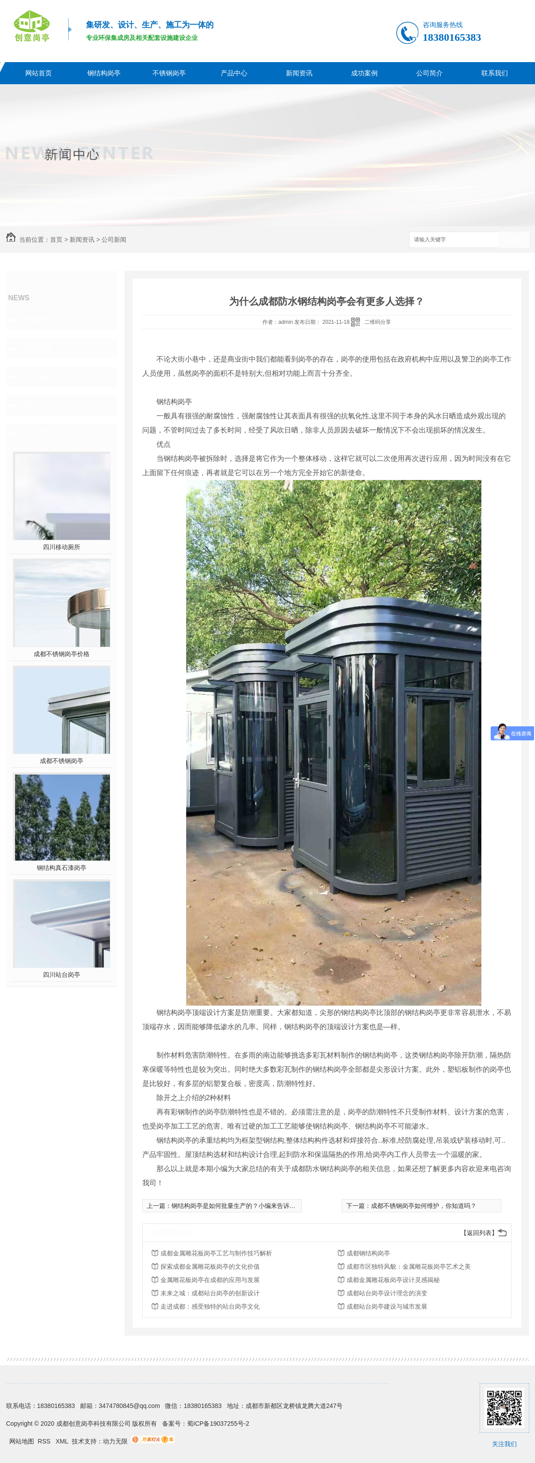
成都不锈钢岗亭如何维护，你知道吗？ (423, 1205)
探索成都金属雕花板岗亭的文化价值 (210, 1266)
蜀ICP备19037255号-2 (218, 1423)
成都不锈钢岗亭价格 (62, 653)
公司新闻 (114, 239)
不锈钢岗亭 (169, 73)
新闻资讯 (299, 73)
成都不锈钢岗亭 (61, 760)
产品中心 (234, 73)
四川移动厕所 (61, 547)
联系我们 (494, 73)
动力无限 (115, 1441)
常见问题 (35, 376)
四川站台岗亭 (61, 974)
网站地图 (21, 1441)
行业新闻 (35, 348)
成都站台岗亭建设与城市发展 (387, 1306)
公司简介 (429, 73)
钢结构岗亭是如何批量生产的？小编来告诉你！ (237, 1205)
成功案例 (364, 73)
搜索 (514, 240)
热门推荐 (35, 433)
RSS (45, 1441)
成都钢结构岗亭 (368, 1253)
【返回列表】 (479, 1232)
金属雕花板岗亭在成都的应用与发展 (210, 1279)
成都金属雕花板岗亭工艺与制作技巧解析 (216, 1253)
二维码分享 (377, 322)
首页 (56, 239)
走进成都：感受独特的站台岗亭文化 (210, 1306)
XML (63, 1441)
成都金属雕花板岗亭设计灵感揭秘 (393, 1279)
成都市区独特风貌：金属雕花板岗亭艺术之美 (409, 1266)
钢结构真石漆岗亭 (61, 867)
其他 (27, 405)
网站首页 (38, 73)
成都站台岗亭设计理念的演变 (387, 1293)
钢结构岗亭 (104, 73)
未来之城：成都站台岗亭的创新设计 (210, 1293)
